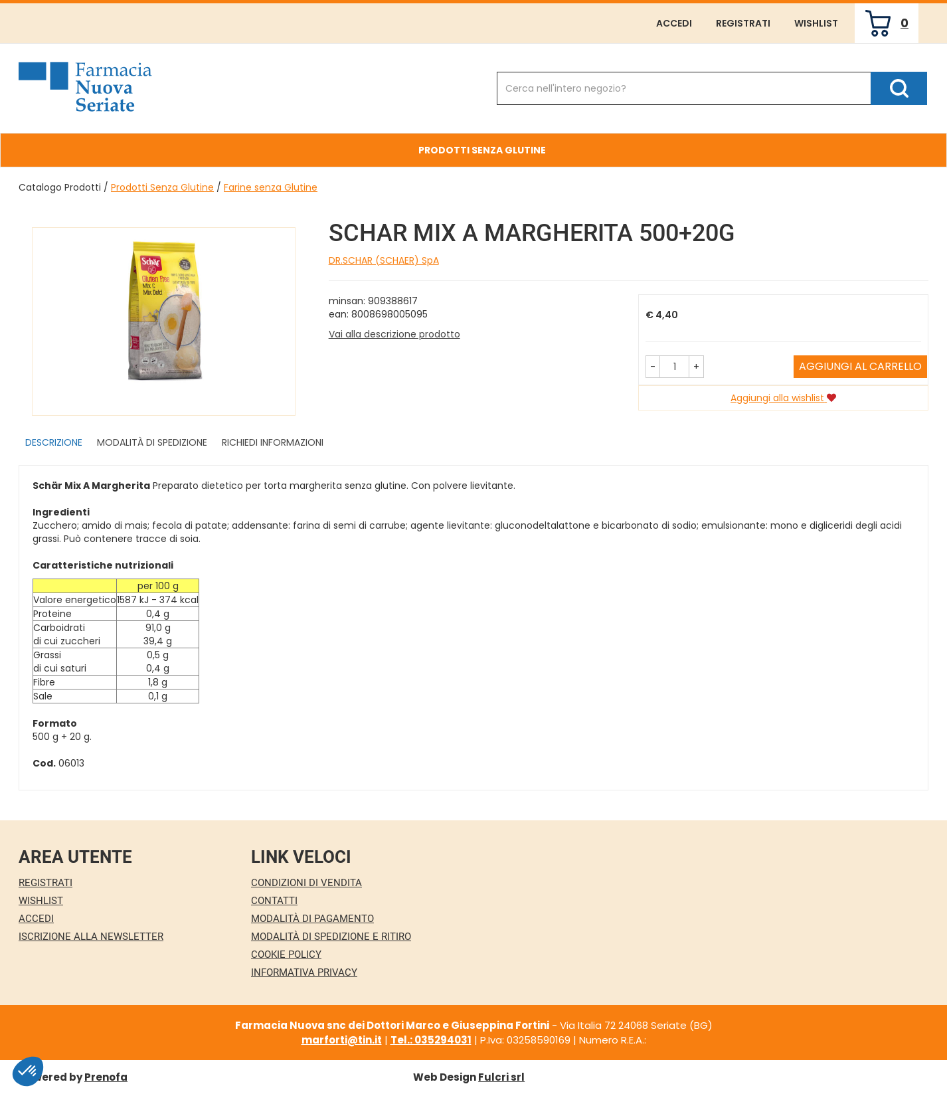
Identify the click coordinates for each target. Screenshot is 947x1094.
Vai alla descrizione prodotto (394, 334)
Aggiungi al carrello (860, 366)
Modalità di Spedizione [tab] (152, 442)
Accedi (674, 23)
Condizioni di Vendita (306, 883)
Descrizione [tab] (53, 442)
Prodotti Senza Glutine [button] (482, 150)
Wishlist (816, 23)
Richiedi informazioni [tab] (272, 442)
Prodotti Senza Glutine (162, 187)
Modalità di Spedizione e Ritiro (331, 937)
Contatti (274, 901)
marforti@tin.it (341, 1040)
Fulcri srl (501, 1077)
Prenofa (106, 1077)
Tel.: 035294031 (431, 1040)
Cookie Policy (286, 954)
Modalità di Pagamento (312, 919)
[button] (653, 366)
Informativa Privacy (304, 972)
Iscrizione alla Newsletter (91, 937)
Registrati (743, 23)
